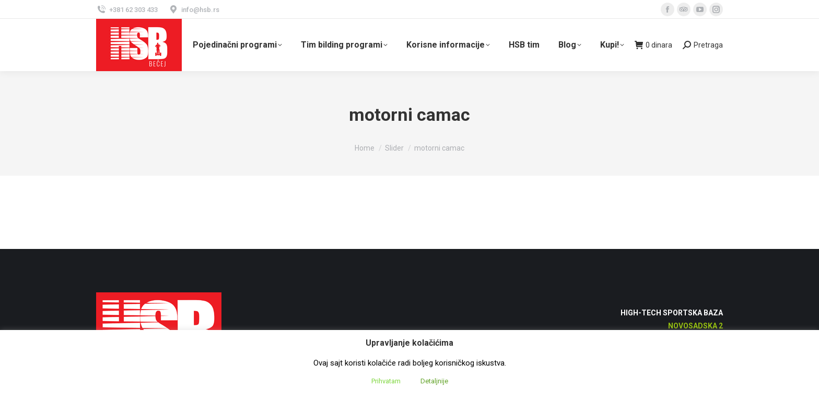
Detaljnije (434, 381)
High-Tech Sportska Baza (672, 313)
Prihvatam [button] (386, 381)
